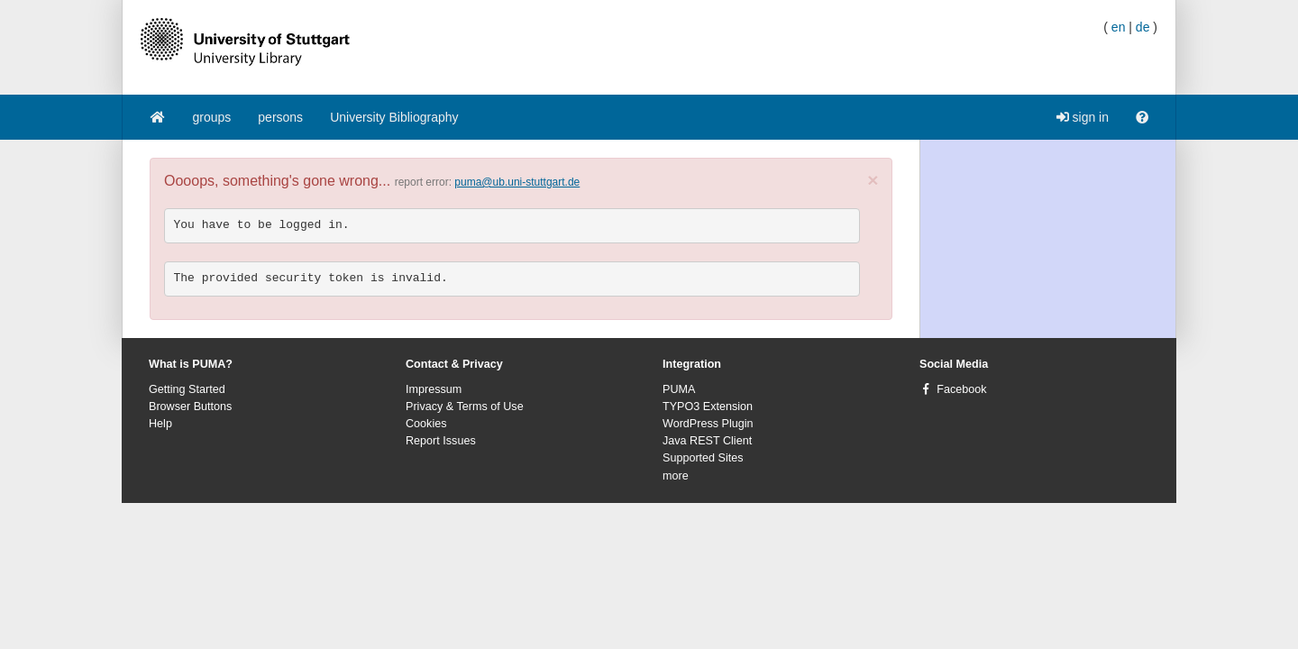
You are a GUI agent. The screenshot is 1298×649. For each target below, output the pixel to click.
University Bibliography (394, 117)
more (676, 476)
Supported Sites (703, 458)
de (1143, 27)
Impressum (434, 389)
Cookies (426, 423)
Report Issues (441, 440)
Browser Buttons (190, 406)
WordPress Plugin (708, 423)
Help (160, 423)
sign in (1082, 117)
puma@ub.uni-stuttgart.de (517, 182)
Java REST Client (707, 440)
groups (212, 117)
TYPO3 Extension (708, 406)
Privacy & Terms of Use (465, 406)
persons (280, 117)
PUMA (679, 389)
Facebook (961, 389)
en (1118, 27)
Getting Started (187, 389)
